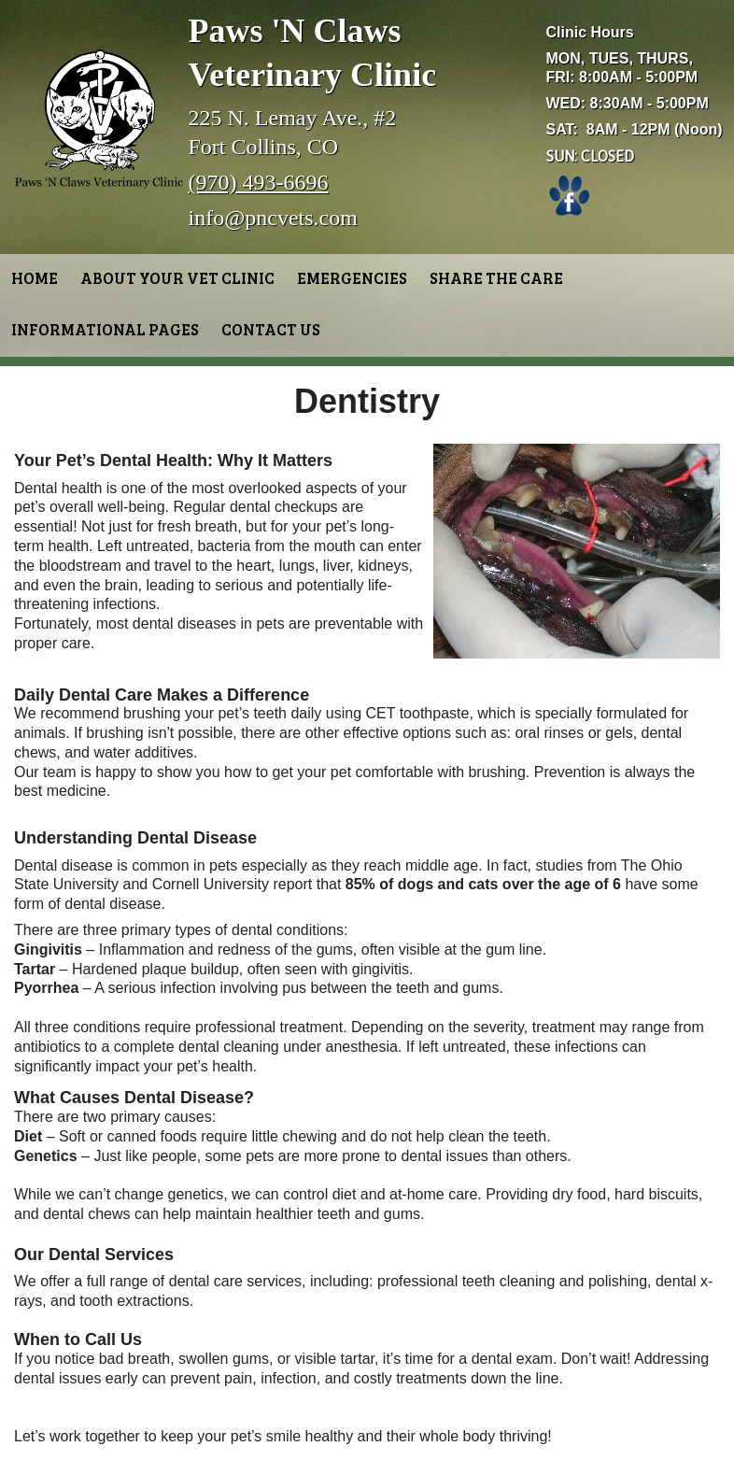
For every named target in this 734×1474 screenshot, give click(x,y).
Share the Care (496, 278)
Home (34, 278)
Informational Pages (105, 329)
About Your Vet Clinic (177, 278)
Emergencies (352, 278)
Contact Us (270, 329)
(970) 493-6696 (259, 182)
